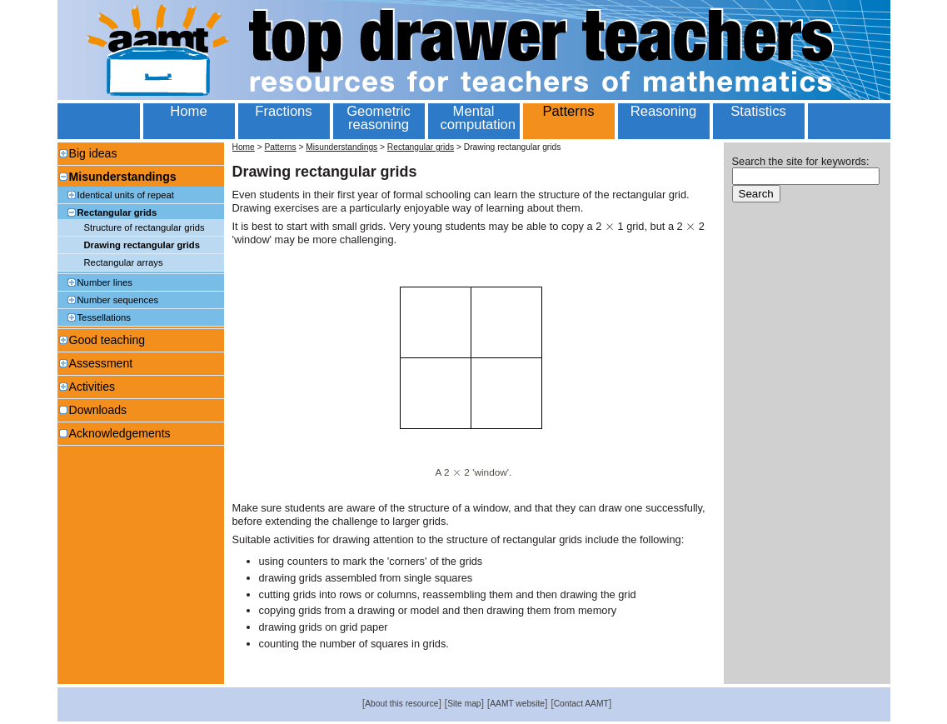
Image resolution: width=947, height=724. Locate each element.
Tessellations (104, 317)
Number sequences (118, 300)
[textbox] (610, 226)
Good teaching (107, 340)
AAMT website (517, 703)
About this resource (401, 703)
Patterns (280, 147)
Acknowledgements (120, 433)
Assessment (101, 363)
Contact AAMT (581, 703)
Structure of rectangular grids (144, 227)
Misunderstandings (123, 176)
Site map (464, 703)
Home (243, 147)
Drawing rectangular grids (142, 245)
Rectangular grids (117, 212)
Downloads (98, 410)
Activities (92, 386)
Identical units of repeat (125, 195)
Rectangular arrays (123, 262)
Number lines (104, 282)
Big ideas (93, 153)
